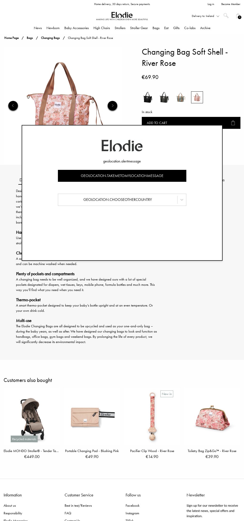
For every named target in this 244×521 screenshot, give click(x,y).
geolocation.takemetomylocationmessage (122, 175)
